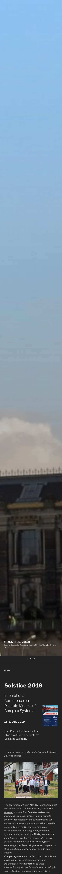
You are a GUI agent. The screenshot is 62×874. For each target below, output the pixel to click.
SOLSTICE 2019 (17, 642)
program (8, 812)
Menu (31, 659)
